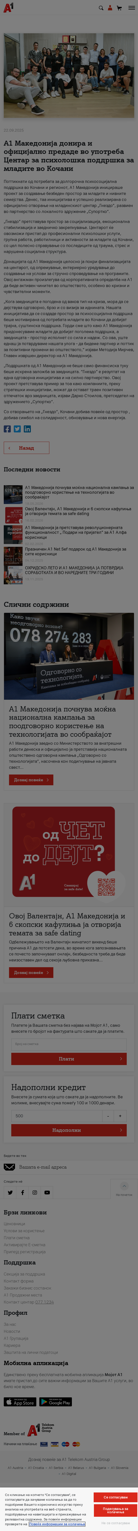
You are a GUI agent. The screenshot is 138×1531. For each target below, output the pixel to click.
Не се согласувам (115, 1523)
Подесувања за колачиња (115, 1510)
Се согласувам (115, 1497)
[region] (69, 1509)
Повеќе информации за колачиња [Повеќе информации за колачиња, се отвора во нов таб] (57, 1524)
